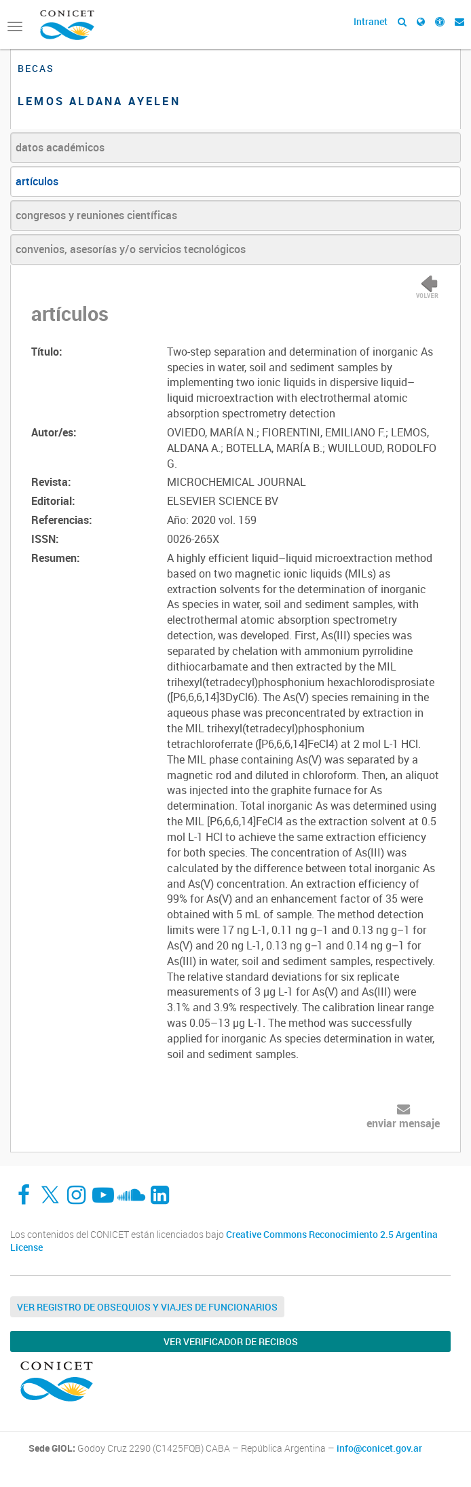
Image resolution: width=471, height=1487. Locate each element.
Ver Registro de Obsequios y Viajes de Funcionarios (147, 1306)
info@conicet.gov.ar (379, 1448)
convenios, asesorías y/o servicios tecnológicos (131, 249)
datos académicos (60, 147)
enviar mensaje (403, 1123)
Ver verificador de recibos (231, 1341)
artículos (37, 181)
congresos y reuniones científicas (96, 215)
